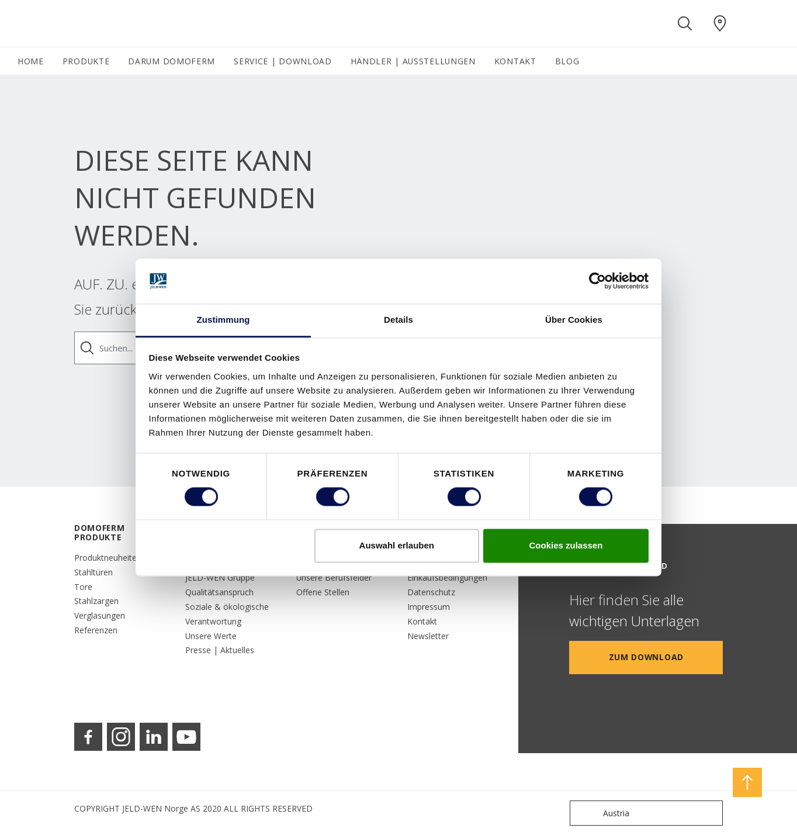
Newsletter (428, 635)
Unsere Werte (211, 635)
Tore (83, 586)
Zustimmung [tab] (223, 320)
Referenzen (95, 630)
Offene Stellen (322, 592)
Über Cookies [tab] (573, 320)
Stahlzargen (96, 600)
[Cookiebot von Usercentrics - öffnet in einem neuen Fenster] (597, 281)
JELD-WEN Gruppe (220, 577)
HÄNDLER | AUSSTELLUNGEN (413, 61)
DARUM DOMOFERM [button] (171, 61)
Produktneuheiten (107, 557)
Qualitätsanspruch (219, 592)
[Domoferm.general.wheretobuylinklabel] (719, 23)
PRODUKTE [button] (86, 61)
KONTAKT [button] (515, 61)
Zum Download (646, 657)
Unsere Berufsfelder (334, 577)
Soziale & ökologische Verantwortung (227, 614)
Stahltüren (93, 572)
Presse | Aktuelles (219, 649)
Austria (602, 813)
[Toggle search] (684, 23)
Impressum (428, 606)
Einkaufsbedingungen (447, 577)
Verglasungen (99, 615)
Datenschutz (431, 592)
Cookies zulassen (565, 545)
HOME (31, 61)
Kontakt (422, 621)
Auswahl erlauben (396, 545)
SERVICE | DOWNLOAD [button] (283, 61)
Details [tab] (398, 320)
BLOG (567, 61)
